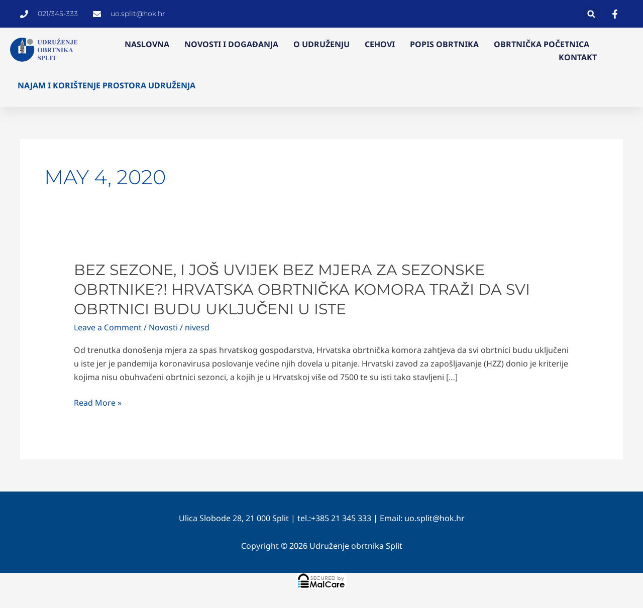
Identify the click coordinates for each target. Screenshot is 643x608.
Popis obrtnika (444, 44)
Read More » (98, 403)
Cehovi (380, 44)
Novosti (163, 327)
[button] (591, 14)
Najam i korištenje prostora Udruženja (106, 85)
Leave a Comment (108, 327)
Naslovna (147, 44)
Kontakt (578, 57)
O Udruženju (321, 44)
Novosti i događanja (231, 44)
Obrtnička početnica (541, 44)
